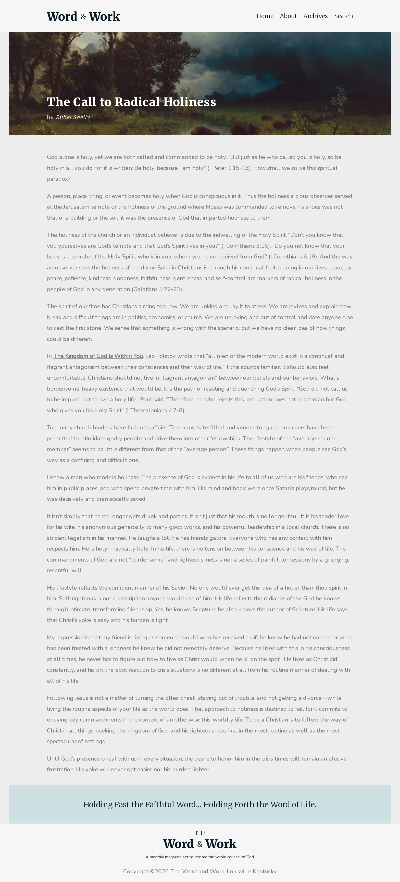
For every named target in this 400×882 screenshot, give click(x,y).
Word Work (83, 16)
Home (265, 16)
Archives (315, 16)
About (288, 16)
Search (343, 16)
